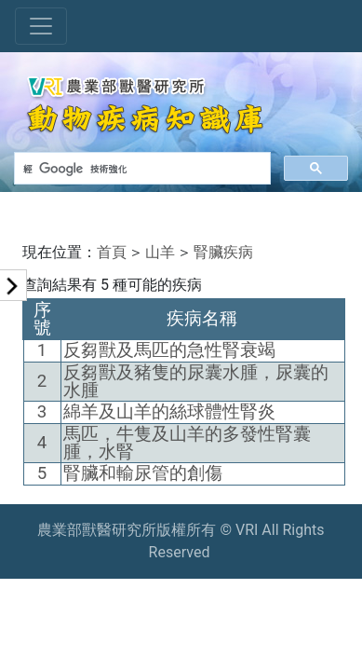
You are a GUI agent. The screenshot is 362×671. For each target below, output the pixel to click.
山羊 (160, 252)
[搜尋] (140, 168)
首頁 (112, 252)
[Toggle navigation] (41, 26)
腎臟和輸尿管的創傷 (142, 473)
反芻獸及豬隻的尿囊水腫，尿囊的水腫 (195, 382)
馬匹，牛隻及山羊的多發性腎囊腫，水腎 (187, 443)
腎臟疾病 (223, 252)
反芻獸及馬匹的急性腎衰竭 (169, 350)
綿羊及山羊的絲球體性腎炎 (169, 412)
